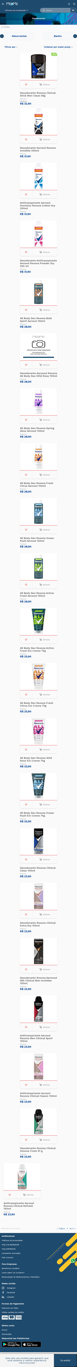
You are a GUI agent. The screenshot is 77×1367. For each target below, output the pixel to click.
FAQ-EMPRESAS (9, 1249)
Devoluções (6, 1334)
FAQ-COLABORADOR (10, 1245)
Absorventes (19, 36)
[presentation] (2, 36)
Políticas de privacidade (12, 1240)
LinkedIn (8, 1297)
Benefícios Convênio (10, 1268)
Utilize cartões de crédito (13, 1312)
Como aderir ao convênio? (13, 1273)
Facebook (8, 1292)
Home (5, 27)
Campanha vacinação (11, 1253)
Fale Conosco (7, 1257)
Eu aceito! (65, 1360)
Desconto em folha (10, 1308)
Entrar (4, 1330)
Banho (58, 36)
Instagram (9, 1288)
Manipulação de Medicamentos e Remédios (20, 1277)
